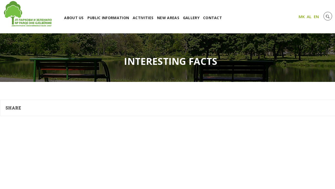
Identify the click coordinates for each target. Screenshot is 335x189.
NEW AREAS (168, 17)
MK (302, 16)
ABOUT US (73, 17)
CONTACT (212, 17)
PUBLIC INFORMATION (108, 17)
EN (316, 16)
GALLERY (191, 17)
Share (13, 108)
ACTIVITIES (143, 17)
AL (309, 16)
